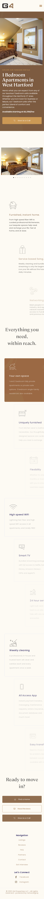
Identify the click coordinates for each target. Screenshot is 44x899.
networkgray (32, 893)
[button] (41, 6)
